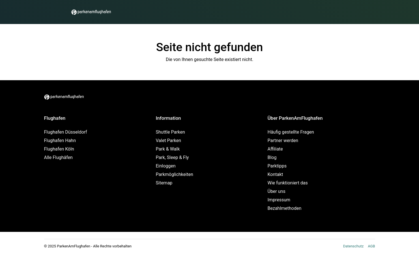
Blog (272, 157)
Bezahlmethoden (285, 208)
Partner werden (283, 140)
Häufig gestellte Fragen (291, 132)
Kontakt (275, 174)
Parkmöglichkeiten (174, 174)
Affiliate (275, 149)
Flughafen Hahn (60, 140)
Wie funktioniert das (288, 183)
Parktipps (277, 166)
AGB (371, 246)
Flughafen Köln (59, 149)
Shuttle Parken (170, 132)
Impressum (279, 199)
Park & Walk (168, 149)
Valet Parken (168, 140)
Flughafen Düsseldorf (65, 132)
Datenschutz (353, 246)
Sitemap (164, 183)
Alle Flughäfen (58, 157)
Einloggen (166, 166)
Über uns (276, 191)
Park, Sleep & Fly (172, 157)
